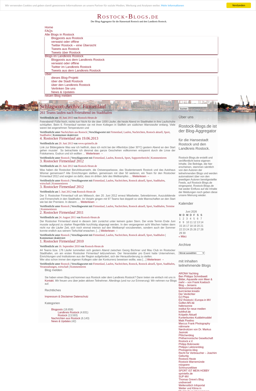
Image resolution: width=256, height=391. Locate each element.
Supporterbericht (140, 157)
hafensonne (185, 305)
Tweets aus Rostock (65, 49)
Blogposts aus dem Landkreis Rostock (77, 59)
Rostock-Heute (187, 358)
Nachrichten (138, 132)
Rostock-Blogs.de (128, 16)
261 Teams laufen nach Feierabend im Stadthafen (76, 113)
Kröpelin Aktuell (188, 314)
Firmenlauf (116, 132)
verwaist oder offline (65, 41)
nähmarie (184, 326)
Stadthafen (45, 135)
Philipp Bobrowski (189, 344)
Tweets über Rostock (65, 52)
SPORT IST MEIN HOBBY (194, 370)
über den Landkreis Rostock (70, 85)
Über (48, 74)
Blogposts (57, 309)
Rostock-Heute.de (87, 117)
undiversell (185, 382)
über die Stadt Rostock (67, 81)
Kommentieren (159, 157)
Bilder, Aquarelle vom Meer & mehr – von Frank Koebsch (195, 281)
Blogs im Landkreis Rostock (64, 56)
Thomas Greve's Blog (191, 379)
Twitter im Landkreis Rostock (71, 67)
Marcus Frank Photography (194, 323)
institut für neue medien (192, 308)
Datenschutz (81, 296)
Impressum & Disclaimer (59, 296)
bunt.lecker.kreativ (189, 291)
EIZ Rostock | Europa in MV (195, 300)
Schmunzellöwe (188, 367)
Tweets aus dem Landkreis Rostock (76, 70)
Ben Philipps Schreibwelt (193, 276)
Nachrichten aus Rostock (74, 132)
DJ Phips (184, 297)
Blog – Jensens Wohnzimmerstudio (190, 287)
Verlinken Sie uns (63, 88)
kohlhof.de (185, 311)
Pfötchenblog (186, 335)
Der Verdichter (187, 294)
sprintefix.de (186, 373)
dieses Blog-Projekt (64, 77)
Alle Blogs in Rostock (59, 34)
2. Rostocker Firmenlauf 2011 (62, 212)
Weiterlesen (94, 153)
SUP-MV (184, 376)
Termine (170, 206)
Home (49, 27)
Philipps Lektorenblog (191, 347)
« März (183, 236)
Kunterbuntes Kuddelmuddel (195, 317)
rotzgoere (184, 364)
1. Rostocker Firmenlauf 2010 (62, 241)
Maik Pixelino (186, 320)
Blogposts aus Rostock (67, 38)
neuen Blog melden (58, 95)
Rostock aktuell (154, 132)
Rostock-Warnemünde (192, 361)
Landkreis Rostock (68, 312)
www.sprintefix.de (87, 143)
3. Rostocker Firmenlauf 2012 (62, 161)
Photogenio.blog (188, 350)
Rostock (65, 157)
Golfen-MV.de (186, 303)
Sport (167, 132)
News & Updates (63, 92)
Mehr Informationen (172, 5)
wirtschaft (45, 183)
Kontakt (49, 280)
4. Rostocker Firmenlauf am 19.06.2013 (69, 138)
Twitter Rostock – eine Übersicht (73, 45)
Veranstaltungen (48, 266)
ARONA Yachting (188, 273)
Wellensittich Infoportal (192, 385)
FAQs (49, 31)
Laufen (127, 132)
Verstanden (238, 5)
